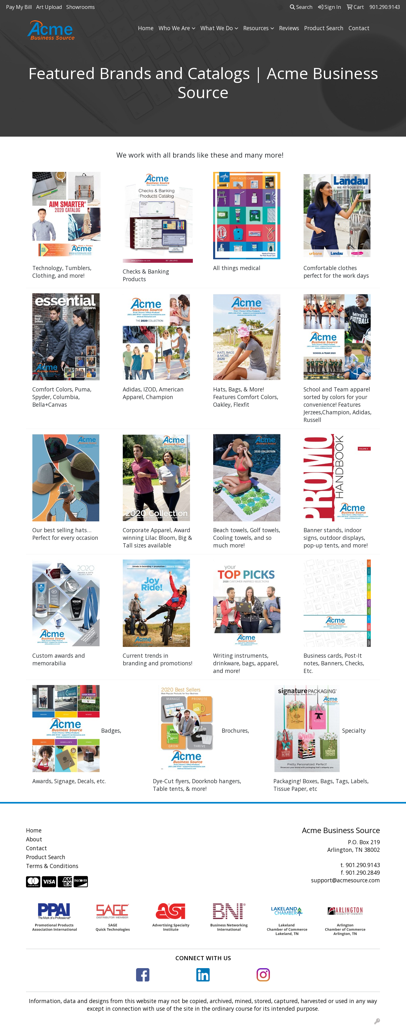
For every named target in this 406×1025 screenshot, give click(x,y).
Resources (256, 28)
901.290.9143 (363, 865)
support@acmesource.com (345, 880)
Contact (359, 28)
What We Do (216, 28)
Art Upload (49, 6)
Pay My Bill (19, 6)
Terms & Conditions (52, 866)
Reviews (289, 28)
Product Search (324, 28)
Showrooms (80, 6)
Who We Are (174, 28)
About (34, 839)
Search (301, 6)
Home (146, 28)
